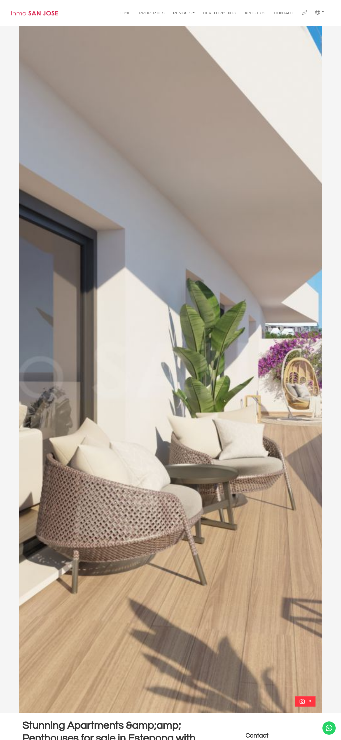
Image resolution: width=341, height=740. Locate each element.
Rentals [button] (182, 13)
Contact (283, 13)
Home (124, 13)
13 (305, 701)
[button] (319, 12)
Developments (219, 13)
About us (255, 13)
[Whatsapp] (329, 728)
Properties (152, 13)
